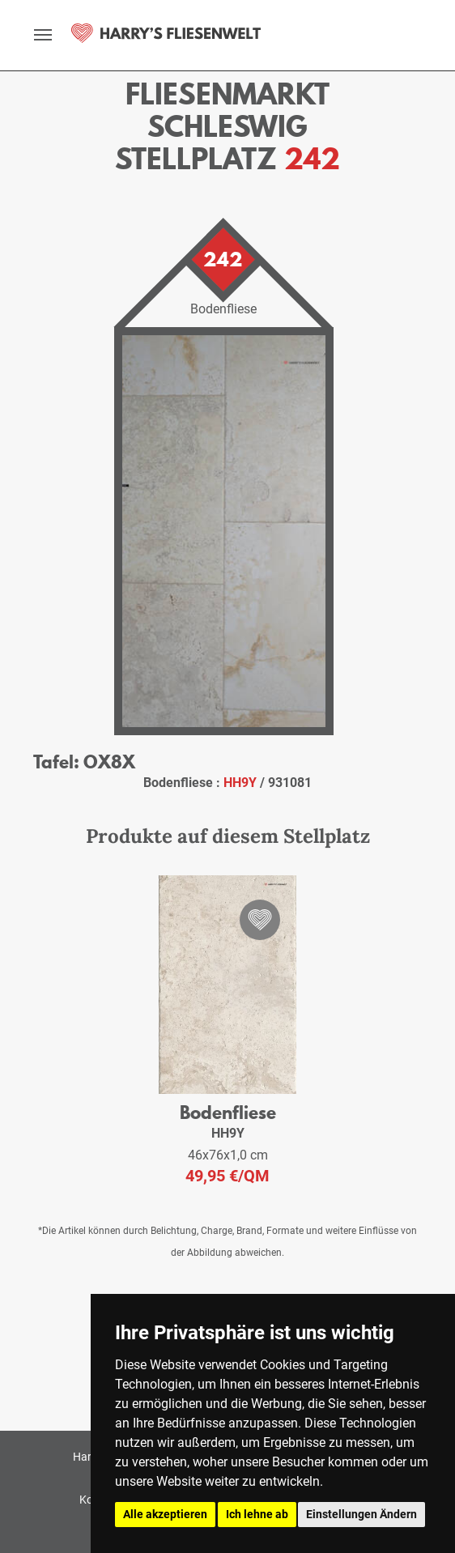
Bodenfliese (228, 1112)
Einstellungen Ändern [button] (361, 1514)
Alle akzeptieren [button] (165, 1514)
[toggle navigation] (43, 35)
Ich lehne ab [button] (257, 1514)
